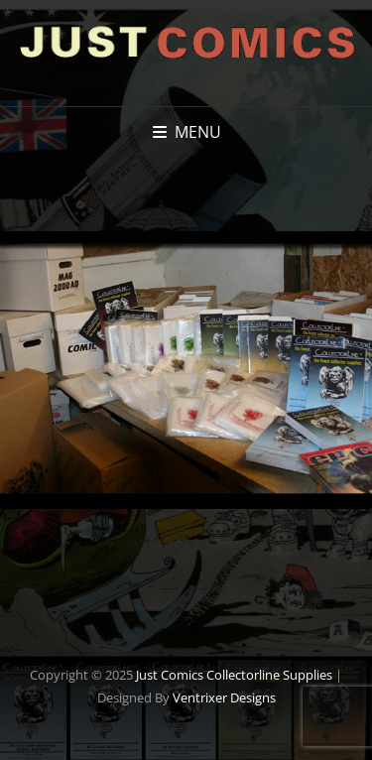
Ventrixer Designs (224, 697)
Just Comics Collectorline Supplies (234, 675)
